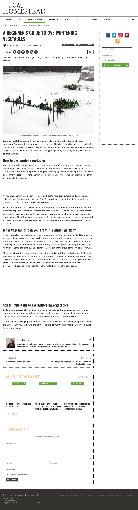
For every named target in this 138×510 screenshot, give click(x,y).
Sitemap (129, 495)
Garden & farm (34, 19)
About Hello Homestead (69, 495)
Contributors (100, 495)
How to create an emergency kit (18, 361)
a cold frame (46, 175)
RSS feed (42, 502)
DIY (19, 19)
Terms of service (87, 495)
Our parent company (115, 495)
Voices (107, 19)
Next (14, 414)
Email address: (107, 56)
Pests (94, 19)
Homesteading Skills (85, 45)
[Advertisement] (48, 187)
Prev (8, 414)
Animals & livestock (58, 19)
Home (8, 19)
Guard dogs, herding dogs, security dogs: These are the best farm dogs (71, 362)
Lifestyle (79, 19)
